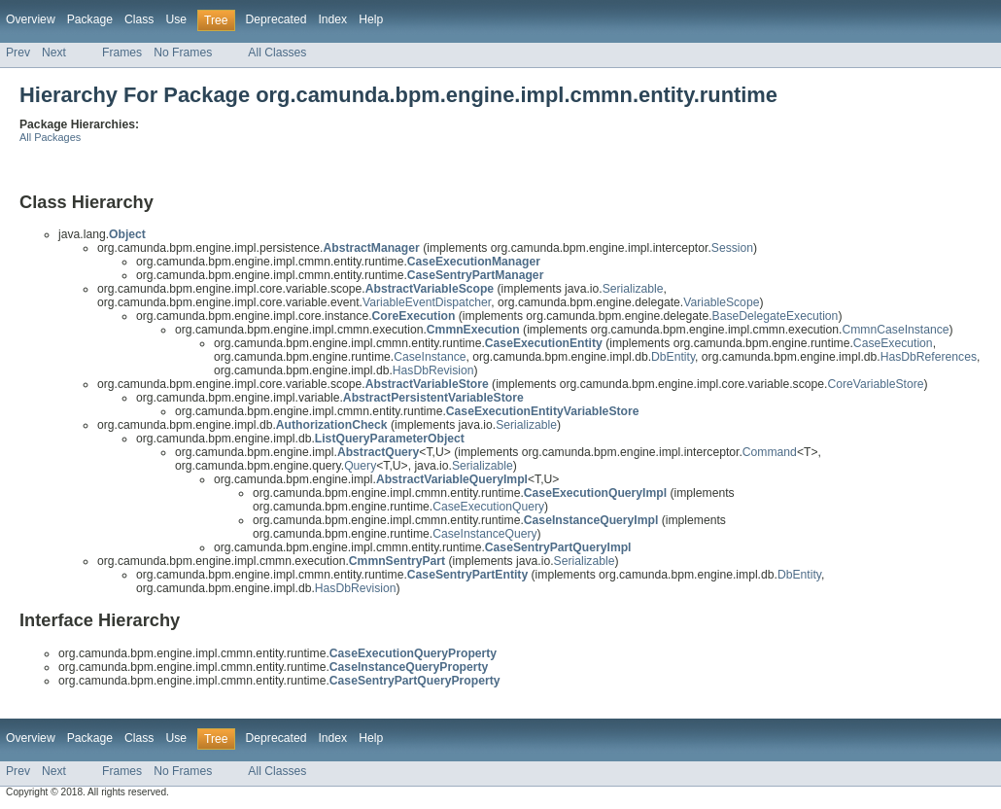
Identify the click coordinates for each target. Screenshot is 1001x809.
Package (90, 19)
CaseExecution (893, 343)
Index (332, 19)
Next (54, 52)
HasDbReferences (928, 357)
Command (769, 452)
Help (371, 19)
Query (360, 466)
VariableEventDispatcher (426, 302)
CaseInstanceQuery (484, 534)
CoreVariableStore (875, 384)
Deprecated (276, 19)
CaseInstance (430, 357)
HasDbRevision (433, 370)
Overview (30, 19)
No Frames (183, 52)
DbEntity (673, 357)
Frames (122, 52)
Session (732, 248)
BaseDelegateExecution (775, 316)
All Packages (50, 137)
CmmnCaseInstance (895, 329)
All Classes (277, 52)
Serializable (633, 289)
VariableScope (721, 302)
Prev (18, 52)
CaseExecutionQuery (488, 506)
